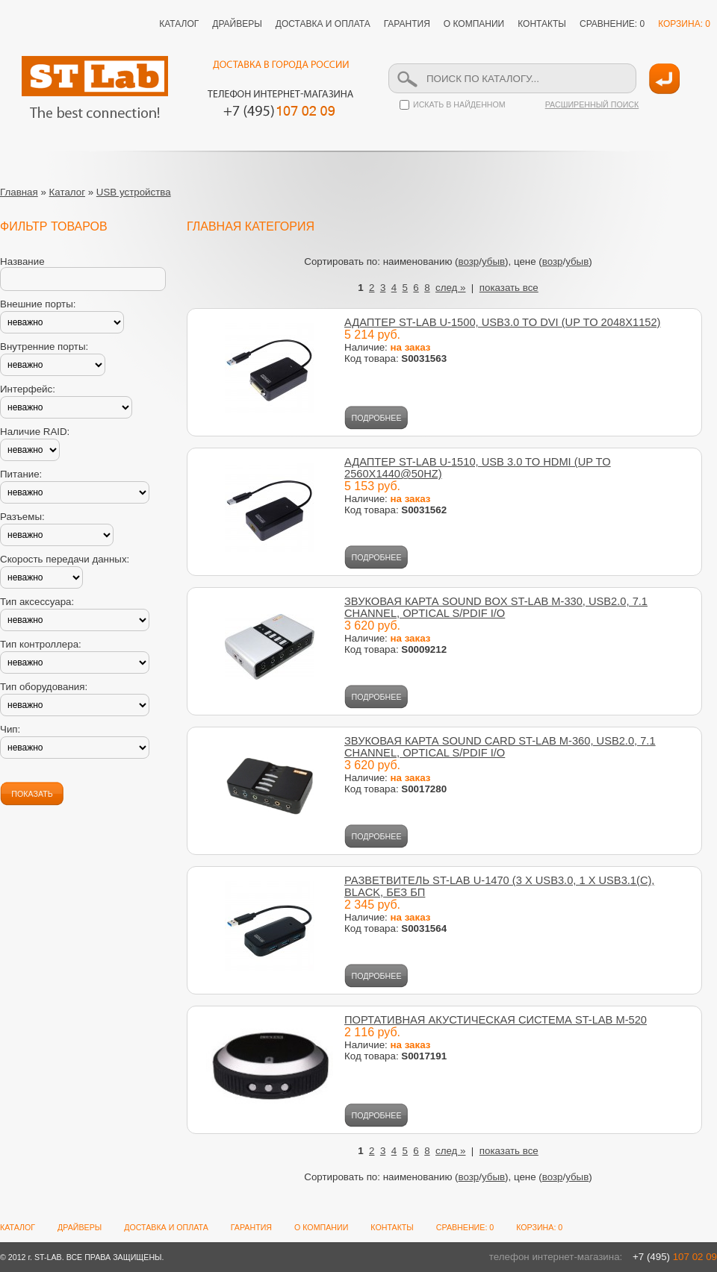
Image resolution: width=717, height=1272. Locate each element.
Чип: (10, 729)
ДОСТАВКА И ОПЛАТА (323, 24)
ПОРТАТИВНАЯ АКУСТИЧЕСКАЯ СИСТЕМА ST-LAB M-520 (495, 1020)
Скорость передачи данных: (64, 559)
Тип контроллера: (40, 644)
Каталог (67, 192)
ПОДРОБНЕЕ (377, 417)
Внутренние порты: (44, 346)
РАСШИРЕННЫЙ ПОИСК (592, 104)
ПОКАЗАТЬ (31, 793)
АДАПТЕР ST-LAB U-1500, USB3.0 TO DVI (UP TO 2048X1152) (502, 322)
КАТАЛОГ (179, 24)
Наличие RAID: (34, 431)
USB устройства (133, 192)
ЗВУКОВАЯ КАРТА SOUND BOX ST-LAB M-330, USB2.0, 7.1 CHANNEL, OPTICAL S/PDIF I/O (496, 607)
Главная (19, 192)
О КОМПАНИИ (474, 24)
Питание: (21, 474)
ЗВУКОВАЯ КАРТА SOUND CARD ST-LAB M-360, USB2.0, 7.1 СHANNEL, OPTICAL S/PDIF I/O (500, 747)
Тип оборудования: (43, 686)
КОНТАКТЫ (542, 24)
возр (469, 261)
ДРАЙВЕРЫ (237, 24)
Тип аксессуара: (37, 601)
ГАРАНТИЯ (407, 24)
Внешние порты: (37, 304)
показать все (508, 287)
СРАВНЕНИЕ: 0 (612, 24)
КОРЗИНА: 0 (684, 24)
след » (450, 287)
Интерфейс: (27, 389)
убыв (493, 261)
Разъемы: (22, 516)
